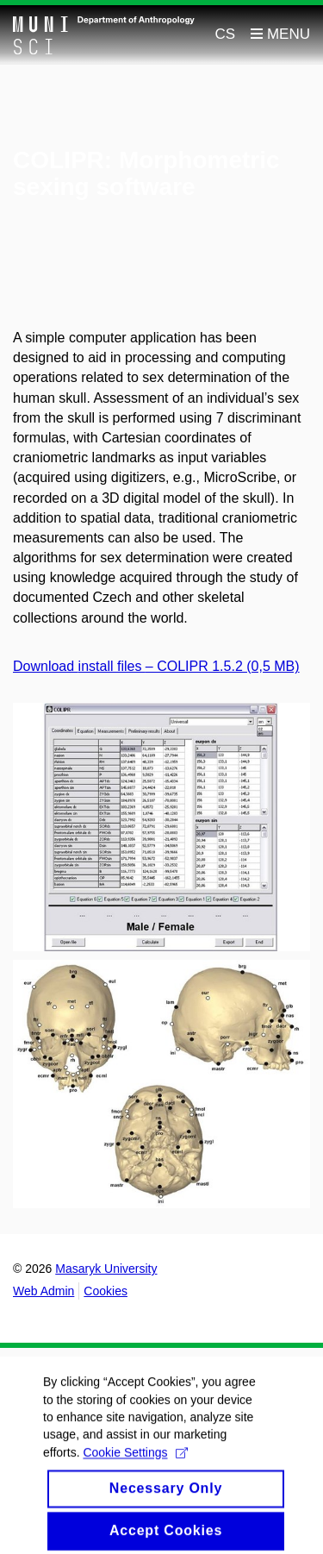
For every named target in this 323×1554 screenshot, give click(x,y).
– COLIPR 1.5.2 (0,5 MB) (223, 666)
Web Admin (43, 1291)
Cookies (105, 1291)
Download (45, 666)
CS (225, 34)
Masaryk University (106, 1268)
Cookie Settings (135, 1460)
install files (112, 666)
